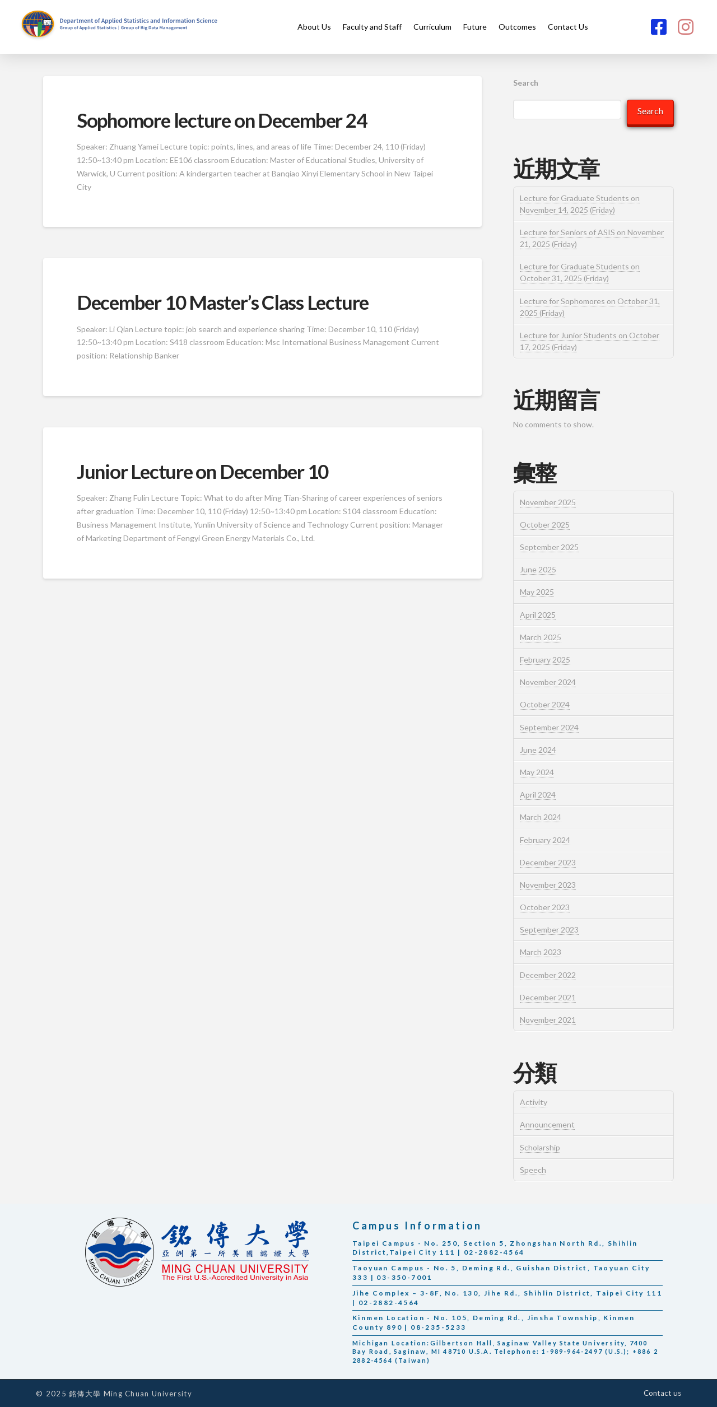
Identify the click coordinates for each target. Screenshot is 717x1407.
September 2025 (549, 547)
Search (525, 82)
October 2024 (545, 704)
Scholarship (540, 1147)
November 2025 (548, 502)
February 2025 (545, 659)
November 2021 (548, 1019)
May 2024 (537, 772)
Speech (533, 1170)
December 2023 (548, 862)
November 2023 (548, 884)
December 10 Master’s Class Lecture (223, 302)
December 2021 (548, 997)
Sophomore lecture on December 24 (222, 120)
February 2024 (545, 840)
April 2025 (538, 614)
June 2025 (538, 569)
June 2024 (538, 749)
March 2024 (540, 817)
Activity (533, 1102)
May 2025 (537, 592)
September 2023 (549, 929)
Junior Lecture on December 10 (202, 471)
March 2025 (540, 637)
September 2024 (549, 727)
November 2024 (548, 682)
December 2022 (548, 975)
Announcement (547, 1124)
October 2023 (545, 907)
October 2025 (545, 524)
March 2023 (540, 952)
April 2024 (538, 794)
